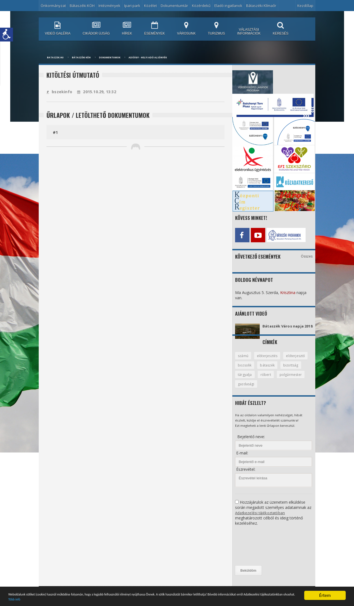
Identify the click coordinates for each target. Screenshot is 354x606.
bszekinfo (59, 91)
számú (243, 359)
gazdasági (278, 388)
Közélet (150, 5)
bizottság (245, 379)
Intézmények (109, 5)
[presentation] (257, 551)
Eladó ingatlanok (228, 5)
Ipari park (132, 5)
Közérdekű (201, 5)
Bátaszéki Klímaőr (261, 5)
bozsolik (274, 369)
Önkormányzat (53, 5)
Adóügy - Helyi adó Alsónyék (148, 57)
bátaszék (297, 369)
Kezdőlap (305, 5)
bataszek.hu (55, 57)
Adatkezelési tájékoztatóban (260, 517)
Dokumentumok (109, 57)
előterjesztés (269, 359)
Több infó (147, 599)
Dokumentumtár (174, 5)
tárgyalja (269, 379)
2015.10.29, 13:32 (95, 91)
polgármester (249, 388)
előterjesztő (248, 369)
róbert (290, 379)
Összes (307, 255)
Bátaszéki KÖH (82, 5)
